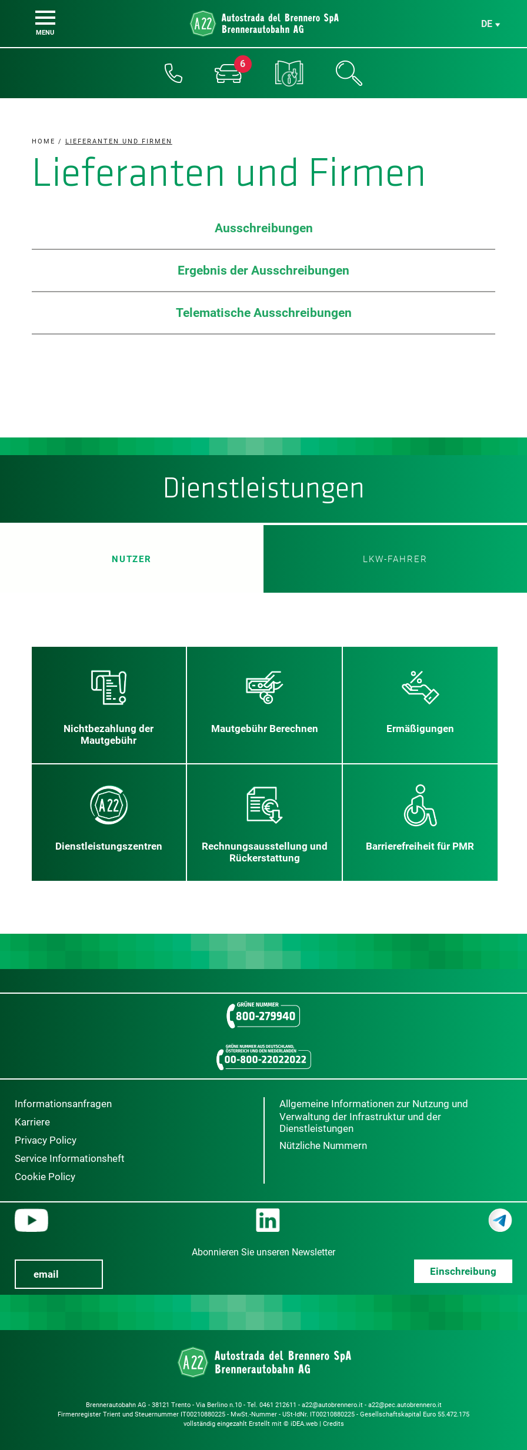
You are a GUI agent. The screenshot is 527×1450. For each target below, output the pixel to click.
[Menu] (45, 18)
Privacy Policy (45, 1140)
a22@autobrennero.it (332, 1405)
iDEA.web (304, 1424)
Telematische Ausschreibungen (264, 313)
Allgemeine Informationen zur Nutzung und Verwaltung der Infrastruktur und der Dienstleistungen (373, 1116)
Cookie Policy (45, 1176)
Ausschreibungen (264, 228)
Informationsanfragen (63, 1104)
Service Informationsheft (70, 1158)
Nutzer (132, 559)
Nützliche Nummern (323, 1145)
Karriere (32, 1122)
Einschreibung (463, 1271)
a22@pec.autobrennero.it (405, 1405)
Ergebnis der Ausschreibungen (263, 270)
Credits (333, 1424)
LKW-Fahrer (395, 559)
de (486, 23)
